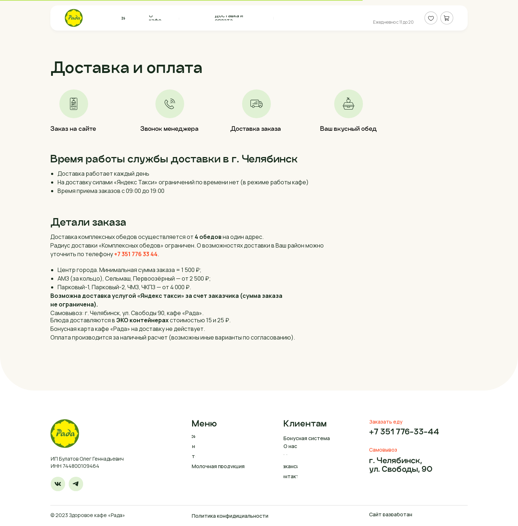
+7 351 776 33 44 (136, 254)
